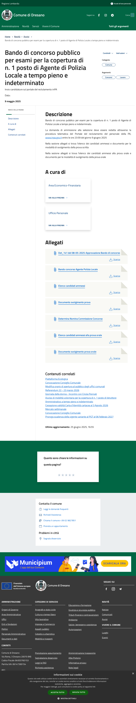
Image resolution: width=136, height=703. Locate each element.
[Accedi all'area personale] (120, 3)
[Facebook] (93, 15)
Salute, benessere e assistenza (83, 624)
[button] (68, 698)
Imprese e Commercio (45, 624)
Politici (5, 629)
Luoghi (105, 632)
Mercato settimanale (55, 409)
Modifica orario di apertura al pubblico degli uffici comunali (75, 386)
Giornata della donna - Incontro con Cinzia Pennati (71, 394)
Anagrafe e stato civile (45, 609)
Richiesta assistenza (44, 667)
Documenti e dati (9, 638)
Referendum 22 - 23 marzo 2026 (62, 390)
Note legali (73, 667)
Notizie (105, 609)
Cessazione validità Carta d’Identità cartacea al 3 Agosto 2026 (76, 405)
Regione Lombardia (10, 3)
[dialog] (68, 687)
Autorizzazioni (75, 629)
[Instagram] (100, 15)
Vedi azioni (122, 53)
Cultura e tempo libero (45, 614)
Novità (17, 36)
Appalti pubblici (42, 629)
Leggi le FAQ (40, 662)
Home (7, 36)
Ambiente (73, 619)
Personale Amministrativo (14, 634)
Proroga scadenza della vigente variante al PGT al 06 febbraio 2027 (79, 417)
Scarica (114, 259)
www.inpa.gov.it (53, 137)
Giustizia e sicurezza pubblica (82, 610)
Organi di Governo (10, 609)
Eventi (105, 637)
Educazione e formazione (80, 605)
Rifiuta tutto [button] (78, 692)
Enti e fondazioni (9, 624)
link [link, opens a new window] (94, 687)
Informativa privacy (77, 662)
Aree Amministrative (11, 614)
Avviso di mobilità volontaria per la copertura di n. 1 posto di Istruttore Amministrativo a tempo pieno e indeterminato (80, 399)
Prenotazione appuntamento (48, 653)
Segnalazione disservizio (46, 658)
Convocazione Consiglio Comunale (63, 382)
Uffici (4, 619)
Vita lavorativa (41, 619)
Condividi (108, 53)
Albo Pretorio (75, 658)
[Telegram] (107, 15)
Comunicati (107, 614)
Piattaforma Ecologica (56, 379)
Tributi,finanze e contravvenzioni (84, 614)
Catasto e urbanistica (45, 634)
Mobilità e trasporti (44, 638)
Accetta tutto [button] (57, 692)
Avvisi (26, 36)
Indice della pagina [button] (16, 110)
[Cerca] (131, 15)
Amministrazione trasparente (82, 653)
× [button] (133, 674)
